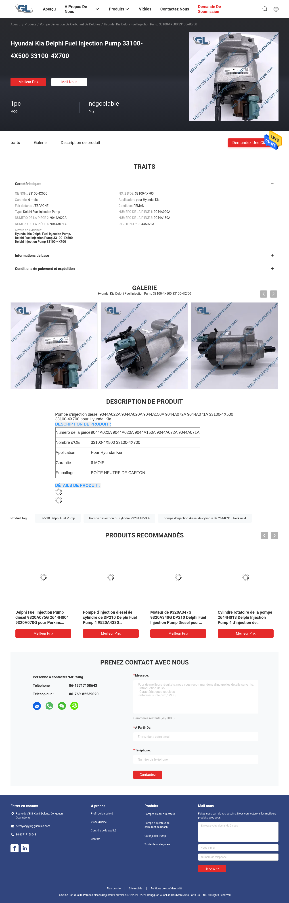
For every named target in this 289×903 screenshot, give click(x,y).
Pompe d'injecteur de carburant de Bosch (157, 825)
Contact (95, 839)
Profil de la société (102, 813)
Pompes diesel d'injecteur (159, 814)
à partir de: (143, 727)
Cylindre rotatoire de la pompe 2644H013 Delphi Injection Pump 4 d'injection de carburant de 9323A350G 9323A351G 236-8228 (245, 622)
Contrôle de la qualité (103, 830)
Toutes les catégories (157, 844)
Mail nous (69, 82)
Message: (142, 675)
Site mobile (135, 888)
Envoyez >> (212, 868)
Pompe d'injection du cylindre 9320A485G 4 (119, 518)
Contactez (148, 775)
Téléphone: (143, 750)
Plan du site (114, 888)
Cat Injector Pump (155, 835)
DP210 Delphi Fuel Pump (58, 518)
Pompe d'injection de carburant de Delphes (70, 24)
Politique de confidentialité (166, 888)
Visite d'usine (99, 822)
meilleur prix (28, 82)
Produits (30, 24)
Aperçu (15, 24)
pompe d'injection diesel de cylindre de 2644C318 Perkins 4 (205, 518)
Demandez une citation (253, 142)
